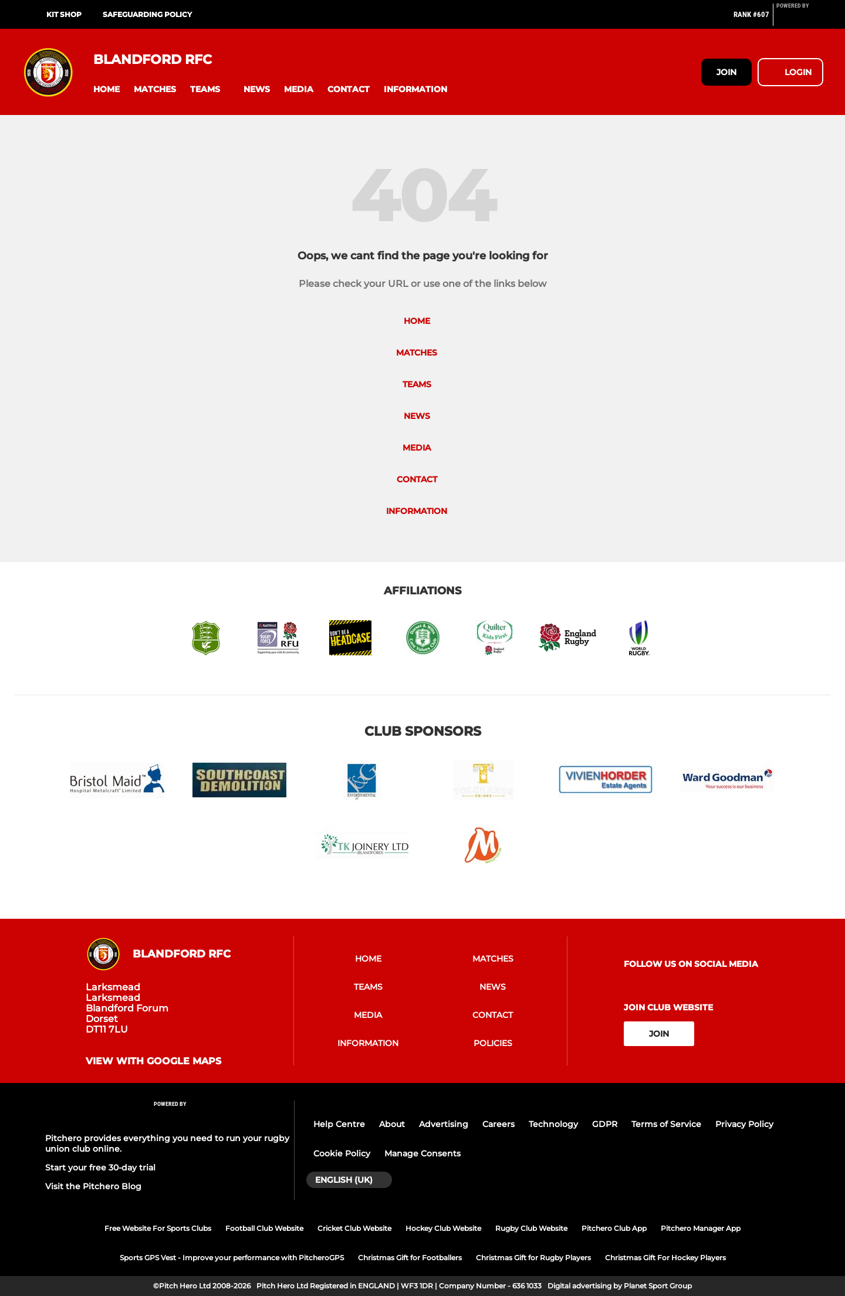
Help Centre (339, 1124)
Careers (498, 1124)
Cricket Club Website (354, 1228)
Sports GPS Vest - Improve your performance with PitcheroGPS (232, 1257)
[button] (106, 89)
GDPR (604, 1124)
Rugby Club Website (531, 1228)
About (392, 1124)
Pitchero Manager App (701, 1228)
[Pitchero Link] (799, 19)
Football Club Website (264, 1228)
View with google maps (153, 1061)
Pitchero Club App (614, 1228)
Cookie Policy (341, 1153)
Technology (553, 1124)
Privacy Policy (744, 1124)
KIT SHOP (64, 14)
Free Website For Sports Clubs (157, 1228)
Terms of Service (666, 1124)
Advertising (443, 1124)
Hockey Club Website (443, 1228)
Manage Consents (422, 1153)
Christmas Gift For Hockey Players (665, 1257)
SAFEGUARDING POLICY (147, 14)
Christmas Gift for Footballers (410, 1257)
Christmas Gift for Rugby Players (533, 1257)
